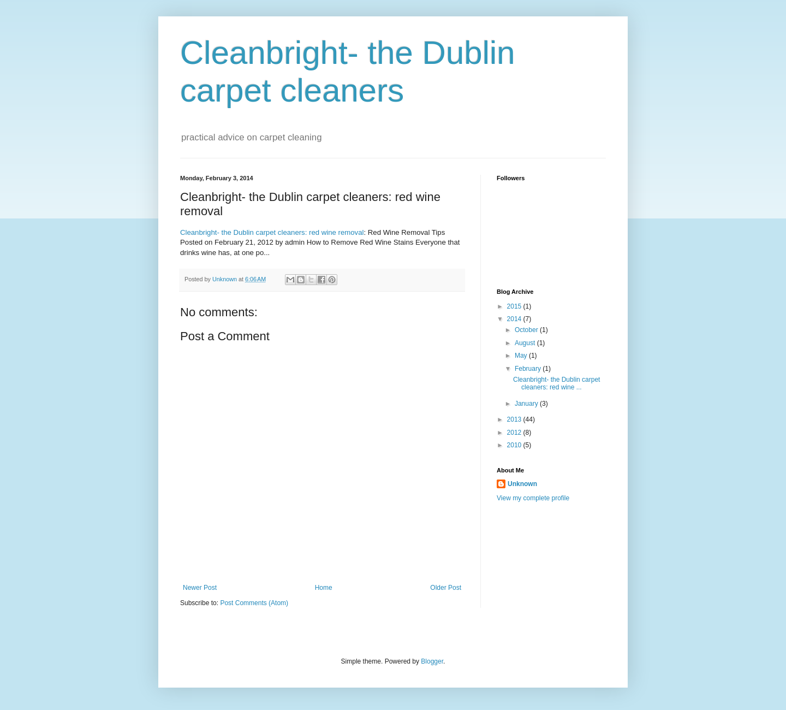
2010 (515, 445)
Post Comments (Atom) (254, 603)
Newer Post (200, 587)
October (527, 330)
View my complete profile (533, 498)
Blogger (432, 661)
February (529, 368)
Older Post (445, 587)
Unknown (522, 484)
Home (323, 587)
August (526, 343)
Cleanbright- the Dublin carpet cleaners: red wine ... (556, 383)
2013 (515, 419)
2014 (515, 319)
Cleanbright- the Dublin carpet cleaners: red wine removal (272, 232)
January (527, 403)
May (522, 355)
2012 (515, 432)
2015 (515, 306)
